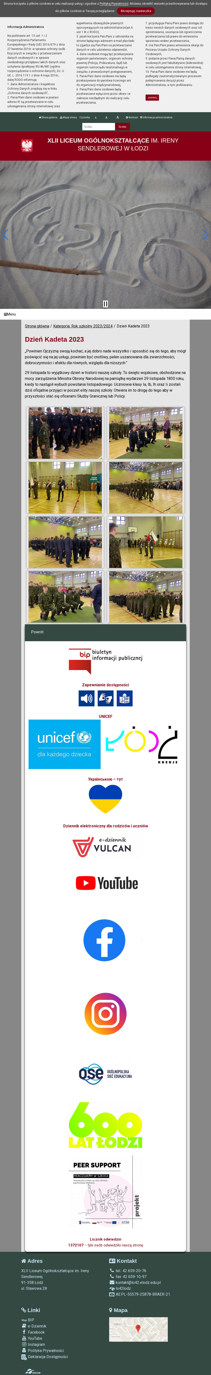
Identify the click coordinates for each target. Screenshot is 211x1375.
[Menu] (105, 314)
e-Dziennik (33, 1326)
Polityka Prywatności (42, 1350)
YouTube (31, 1338)
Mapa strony (68, 117)
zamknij (152, 97)
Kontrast (132, 117)
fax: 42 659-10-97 (128, 1276)
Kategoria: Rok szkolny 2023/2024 (83, 326)
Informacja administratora (156, 117)
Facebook (33, 1332)
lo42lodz (120, 1288)
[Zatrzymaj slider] (105, 304)
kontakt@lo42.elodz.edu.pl (135, 1282)
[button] (5, 234)
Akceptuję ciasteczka (136, 11)
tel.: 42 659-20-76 (127, 1270)
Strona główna (48, 117)
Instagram (33, 1344)
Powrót (37, 632)
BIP (27, 1320)
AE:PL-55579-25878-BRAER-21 (139, 1294)
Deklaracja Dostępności (44, 1357)
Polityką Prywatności (114, 3)
